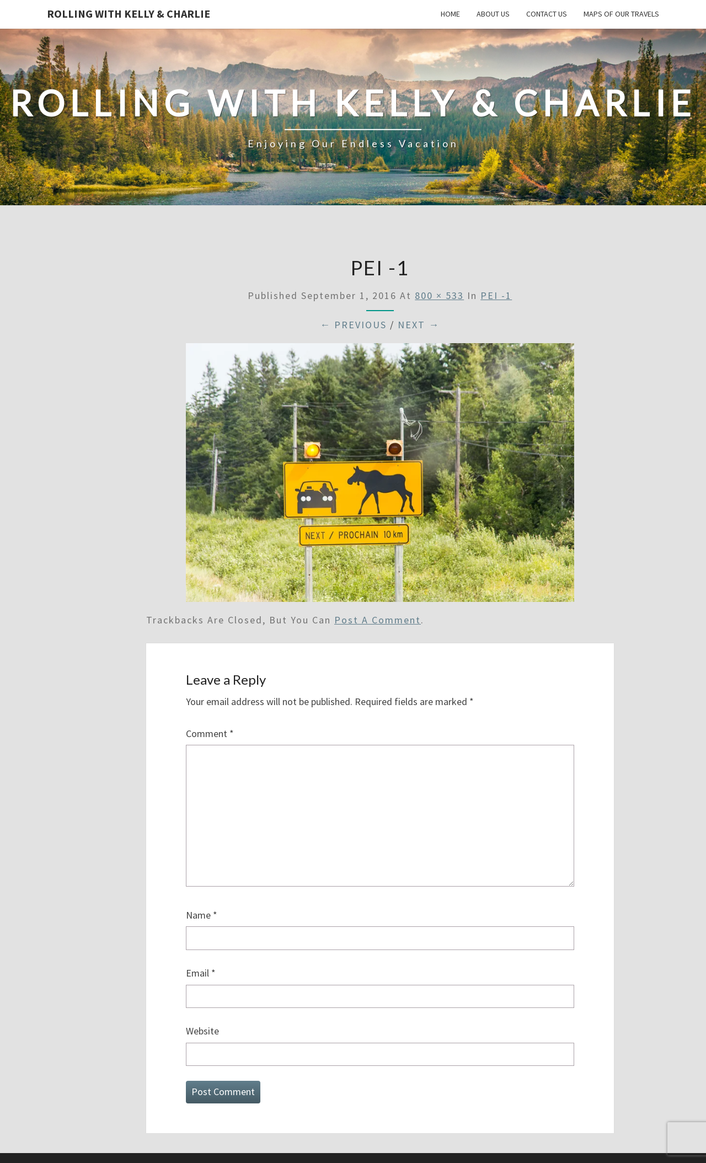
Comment (210, 733)
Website (202, 1031)
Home (450, 14)
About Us (493, 14)
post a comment (377, 619)
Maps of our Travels (621, 14)
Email (201, 973)
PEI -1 (496, 295)
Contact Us (546, 14)
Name (201, 915)
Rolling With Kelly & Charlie (128, 13)
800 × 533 (439, 295)
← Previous (353, 324)
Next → (419, 324)
